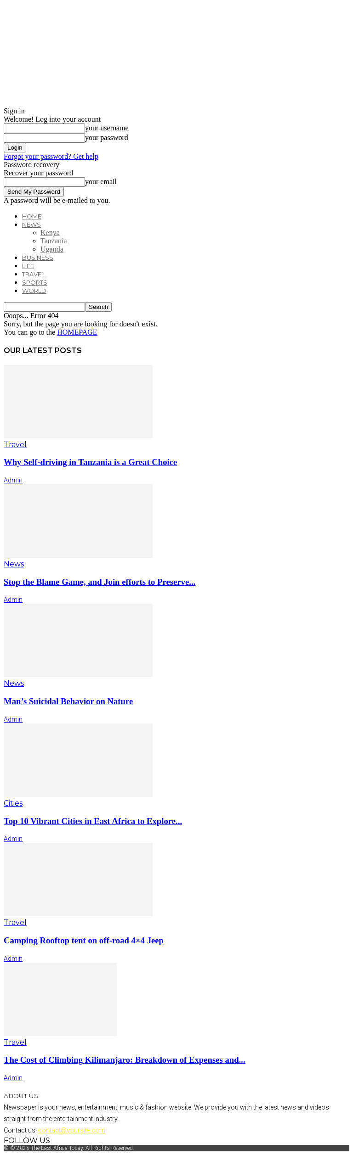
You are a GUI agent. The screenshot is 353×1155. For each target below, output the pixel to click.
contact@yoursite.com (71, 1130)
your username (107, 128)
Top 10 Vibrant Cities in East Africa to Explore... (93, 821)
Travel (33, 274)
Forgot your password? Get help (51, 156)
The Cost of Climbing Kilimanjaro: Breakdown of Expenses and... (124, 1060)
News (31, 224)
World (34, 290)
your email (101, 181)
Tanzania (53, 241)
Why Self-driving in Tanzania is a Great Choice (90, 462)
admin (13, 480)
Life (28, 265)
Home (31, 216)
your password (106, 137)
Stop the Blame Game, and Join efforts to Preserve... (99, 582)
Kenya (50, 232)
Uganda (51, 249)
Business (37, 257)
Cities (13, 803)
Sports (34, 282)
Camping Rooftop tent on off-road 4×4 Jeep (84, 940)
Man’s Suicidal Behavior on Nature (68, 701)
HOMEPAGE (77, 332)
